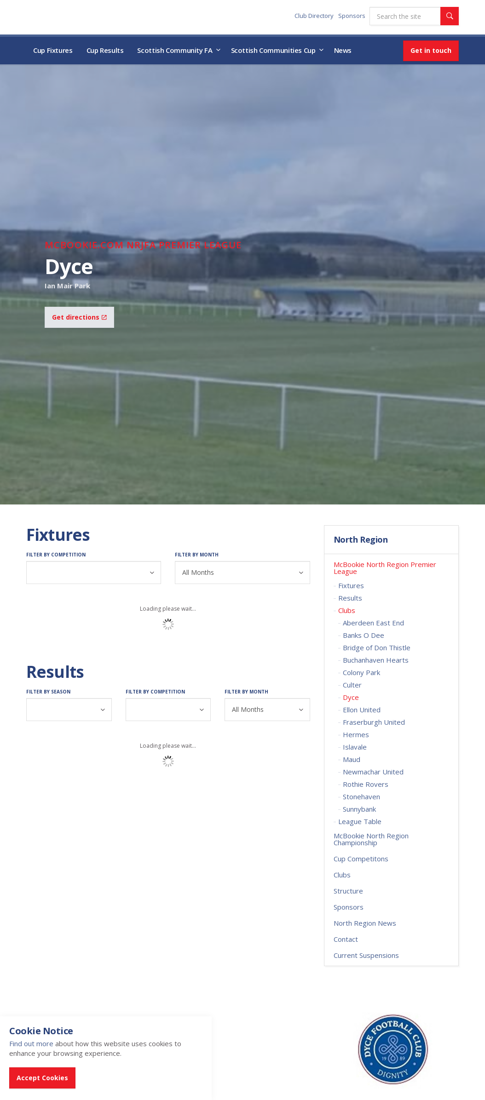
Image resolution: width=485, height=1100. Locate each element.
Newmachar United (373, 771)
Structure (348, 890)
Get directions (79, 317)
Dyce (351, 697)
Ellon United (362, 709)
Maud (351, 759)
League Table (359, 821)
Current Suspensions (366, 955)
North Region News (365, 923)
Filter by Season (48, 691)
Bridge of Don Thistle (376, 647)
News (343, 50)
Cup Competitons (361, 858)
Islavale (355, 746)
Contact (346, 939)
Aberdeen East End (373, 622)
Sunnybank (359, 809)
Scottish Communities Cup (273, 50)
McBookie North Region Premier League (385, 568)
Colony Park (361, 672)
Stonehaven (361, 796)
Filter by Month (197, 554)
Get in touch (430, 50)
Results (350, 597)
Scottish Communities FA (83, 16)
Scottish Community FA (174, 50)
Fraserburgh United (374, 722)
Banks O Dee (363, 635)
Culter (352, 684)
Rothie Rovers (365, 784)
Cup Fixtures (53, 50)
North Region (361, 540)
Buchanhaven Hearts (376, 660)
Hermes (356, 734)
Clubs (346, 610)
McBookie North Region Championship (371, 839)
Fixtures (351, 585)
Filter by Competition (56, 554)
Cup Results (105, 50)
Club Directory (314, 15)
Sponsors (351, 15)
